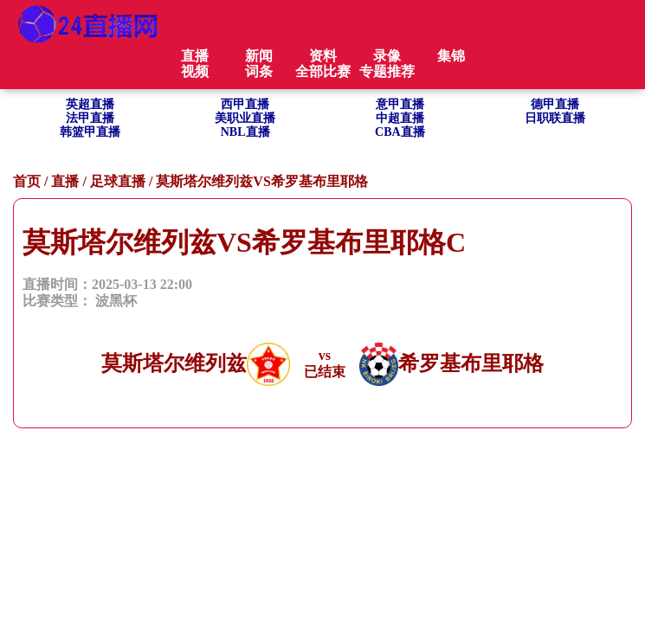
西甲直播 (245, 104)
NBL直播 (245, 131)
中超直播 (400, 118)
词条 (259, 71)
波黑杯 (116, 300)
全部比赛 (323, 71)
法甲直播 (90, 118)
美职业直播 (245, 118)
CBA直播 (400, 131)
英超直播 (90, 104)
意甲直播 (400, 104)
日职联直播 (555, 118)
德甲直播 (555, 104)
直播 (65, 181)
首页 (27, 181)
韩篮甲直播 (90, 131)
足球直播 (117, 181)
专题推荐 (387, 71)
